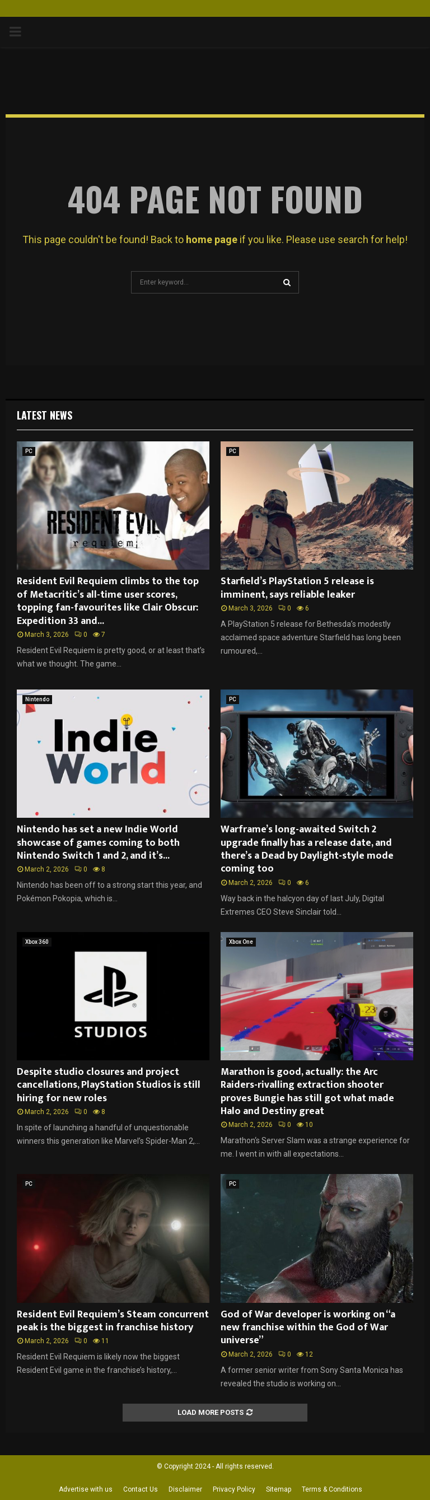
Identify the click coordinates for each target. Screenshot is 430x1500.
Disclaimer (185, 1489)
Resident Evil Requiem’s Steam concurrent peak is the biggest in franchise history (113, 1321)
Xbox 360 (37, 942)
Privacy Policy (234, 1489)
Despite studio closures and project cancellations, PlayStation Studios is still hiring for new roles (108, 1085)
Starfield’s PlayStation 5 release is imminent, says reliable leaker (297, 588)
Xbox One (241, 942)
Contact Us (140, 1489)
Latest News (44, 415)
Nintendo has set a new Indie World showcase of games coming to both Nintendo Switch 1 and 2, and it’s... (98, 842)
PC (28, 451)
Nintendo (37, 699)
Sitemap (278, 1489)
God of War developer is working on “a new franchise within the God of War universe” (308, 1327)
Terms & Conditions (332, 1489)
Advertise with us (86, 1489)
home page (211, 239)
